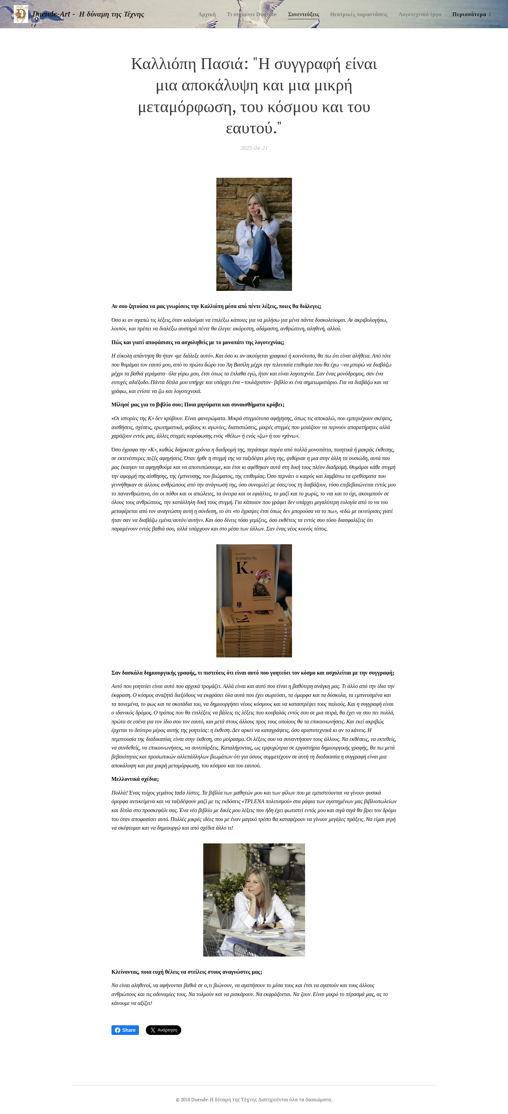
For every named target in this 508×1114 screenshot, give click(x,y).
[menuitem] (194, 14)
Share (125, 1030)
